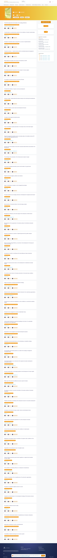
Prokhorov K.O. (6, 315)
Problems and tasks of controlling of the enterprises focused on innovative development (19, 400)
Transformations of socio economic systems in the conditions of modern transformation (19, 32)
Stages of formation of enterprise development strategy (14, 282)
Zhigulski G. (8, 394)
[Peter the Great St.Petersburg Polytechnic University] (4, 548)
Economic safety (7, 507)
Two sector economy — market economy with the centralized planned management (19, 51)
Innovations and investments (9, 353)
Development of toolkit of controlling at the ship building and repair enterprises (18, 253)
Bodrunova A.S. (6, 227)
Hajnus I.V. (14, 384)
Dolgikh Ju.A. (6, 384)
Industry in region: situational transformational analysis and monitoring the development (19, 98)
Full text (48, 55)
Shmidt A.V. (5, 537)
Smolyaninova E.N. (11, 26)
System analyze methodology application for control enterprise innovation (17, 419)
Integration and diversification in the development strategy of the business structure (19, 496)
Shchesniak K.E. (10, 267)
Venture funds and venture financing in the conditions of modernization (16, 429)
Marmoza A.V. (6, 247)
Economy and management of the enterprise (11, 284)
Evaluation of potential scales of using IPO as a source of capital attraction (17, 41)
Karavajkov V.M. (11, 217)
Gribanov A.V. (6, 499)
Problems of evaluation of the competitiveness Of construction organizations (17, 477)
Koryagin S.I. (10, 365)
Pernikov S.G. (6, 207)
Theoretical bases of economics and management (12, 24)
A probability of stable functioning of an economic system (14, 533)
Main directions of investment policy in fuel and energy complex (15, 204)
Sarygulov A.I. (6, 64)
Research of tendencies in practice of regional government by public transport (18, 233)
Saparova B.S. (6, 45)
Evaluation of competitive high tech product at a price (13, 486)
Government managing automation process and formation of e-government (17, 166)
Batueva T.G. (6, 120)
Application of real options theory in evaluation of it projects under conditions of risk (19, 438)
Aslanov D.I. (6, 73)
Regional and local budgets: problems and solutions (13, 175)
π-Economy (6, 1)
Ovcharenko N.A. (6, 518)
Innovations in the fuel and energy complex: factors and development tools (17, 410)
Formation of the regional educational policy (12, 117)
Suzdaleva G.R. (10, 471)
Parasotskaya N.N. (6, 451)
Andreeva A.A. (10, 286)
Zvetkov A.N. (6, 480)
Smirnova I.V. (6, 267)
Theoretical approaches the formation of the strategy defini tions (15, 22)
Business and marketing (8, 460)
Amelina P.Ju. (6, 335)
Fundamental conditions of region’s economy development (14, 88)
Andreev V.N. (6, 92)
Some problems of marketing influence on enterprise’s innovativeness (16, 467)
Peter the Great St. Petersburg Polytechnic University (11, 2)
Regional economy (7, 100)
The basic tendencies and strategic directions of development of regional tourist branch (19, 194)
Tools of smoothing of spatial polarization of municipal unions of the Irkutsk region (18, 126)
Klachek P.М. (6, 365)
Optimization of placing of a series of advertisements (13, 524)
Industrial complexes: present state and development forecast (15, 107)
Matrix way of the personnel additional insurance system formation (16, 380)
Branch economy (7, 196)
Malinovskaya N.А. (6, 160)
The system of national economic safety (11, 505)
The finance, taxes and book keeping (10, 440)
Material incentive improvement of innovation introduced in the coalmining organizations (19, 292)
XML (46, 31)
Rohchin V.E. (10, 92)
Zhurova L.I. (6, 286)
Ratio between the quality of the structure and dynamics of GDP (15, 60)
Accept (43, 555)
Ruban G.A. (11, 140)
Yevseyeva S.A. (6, 344)
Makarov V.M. (11, 423)
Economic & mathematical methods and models (11, 526)
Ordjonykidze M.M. (6, 198)
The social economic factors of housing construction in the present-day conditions (18, 273)
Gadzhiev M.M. (6, 423)
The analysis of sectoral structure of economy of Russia (14, 79)
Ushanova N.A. (6, 276)
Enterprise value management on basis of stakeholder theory (15, 311)
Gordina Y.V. (6, 130)
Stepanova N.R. (10, 384)
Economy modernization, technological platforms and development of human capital (19, 371)
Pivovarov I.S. (6, 432)
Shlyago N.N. (6, 404)
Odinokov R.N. (6, 179)
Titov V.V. (5, 394)
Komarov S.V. (6, 471)
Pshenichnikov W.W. (7, 140)
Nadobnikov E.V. (6, 490)
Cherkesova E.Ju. (6, 295)
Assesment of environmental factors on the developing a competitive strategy (18, 341)
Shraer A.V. (5, 413)
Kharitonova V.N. (6, 325)
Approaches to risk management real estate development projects (16, 331)
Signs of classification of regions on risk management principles (15, 185)
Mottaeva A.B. (6, 188)
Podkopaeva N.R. (6, 217)
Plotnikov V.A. (10, 335)
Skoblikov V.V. (11, 295)
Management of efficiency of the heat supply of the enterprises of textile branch (18, 213)
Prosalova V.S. (6, 26)
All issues (22, 17)
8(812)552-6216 (41, 548)
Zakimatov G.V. (6, 54)
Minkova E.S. (14, 365)
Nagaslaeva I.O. (6, 35)
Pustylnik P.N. (6, 111)
